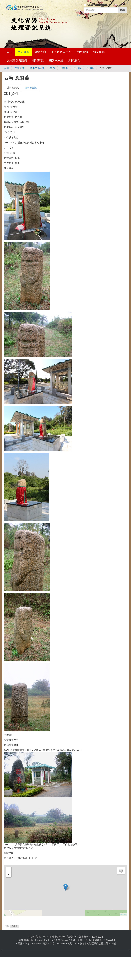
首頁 (9, 52)
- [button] (9, 874)
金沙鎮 (90, 68)
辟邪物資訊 (13, 87)
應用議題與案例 (17, 60)
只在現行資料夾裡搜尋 (97, 5)
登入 (79, 14)
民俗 (52, 68)
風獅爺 (64, 68)
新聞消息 (74, 60)
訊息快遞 (99, 52)
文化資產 (23, 52)
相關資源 (38, 60)
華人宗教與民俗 (61, 52)
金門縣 (77, 68)
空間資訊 (82, 52)
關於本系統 (56, 60)
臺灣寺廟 (40, 52)
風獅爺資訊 (31, 87)
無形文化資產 (37, 68)
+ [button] (9, 869)
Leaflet (123, 915)
